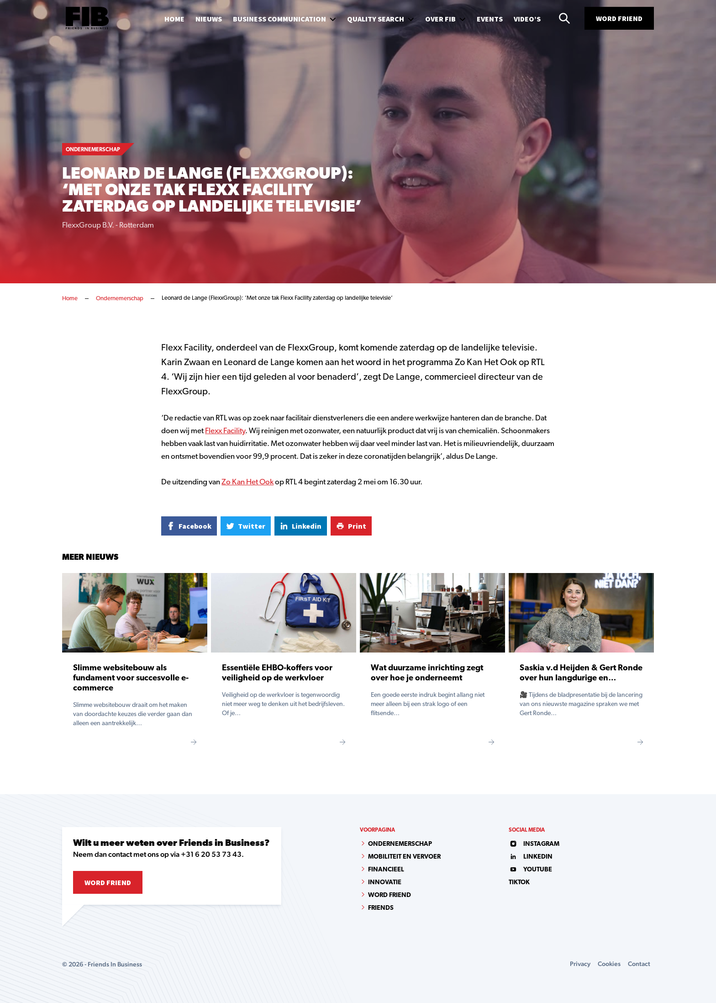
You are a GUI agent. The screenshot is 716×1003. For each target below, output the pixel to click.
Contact (639, 963)
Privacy (580, 963)
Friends (381, 908)
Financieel (386, 869)
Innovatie (384, 882)
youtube (530, 869)
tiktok (519, 882)
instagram (534, 844)
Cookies (609, 963)
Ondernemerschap (119, 299)
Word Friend (619, 18)
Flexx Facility (225, 431)
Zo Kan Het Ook (247, 482)
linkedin (531, 857)
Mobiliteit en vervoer (404, 857)
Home (70, 299)
